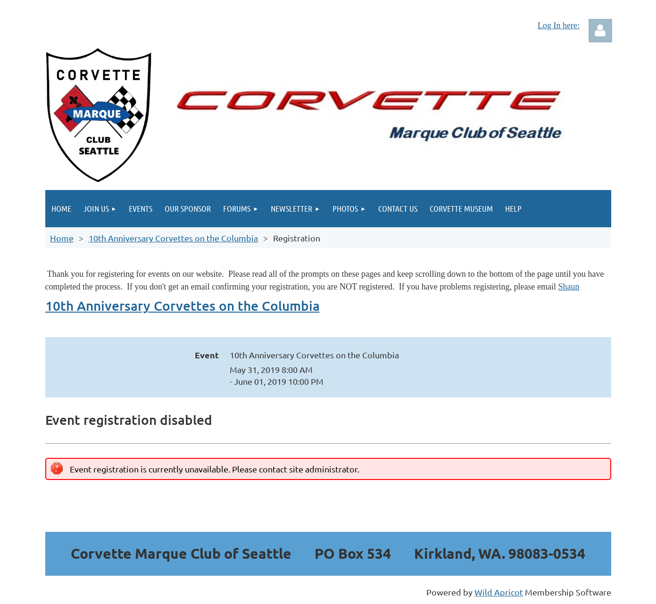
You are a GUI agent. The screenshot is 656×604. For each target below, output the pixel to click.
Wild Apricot (498, 592)
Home (62, 238)
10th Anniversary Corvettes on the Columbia (173, 238)
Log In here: (559, 25)
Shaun (569, 286)
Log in (600, 30)
